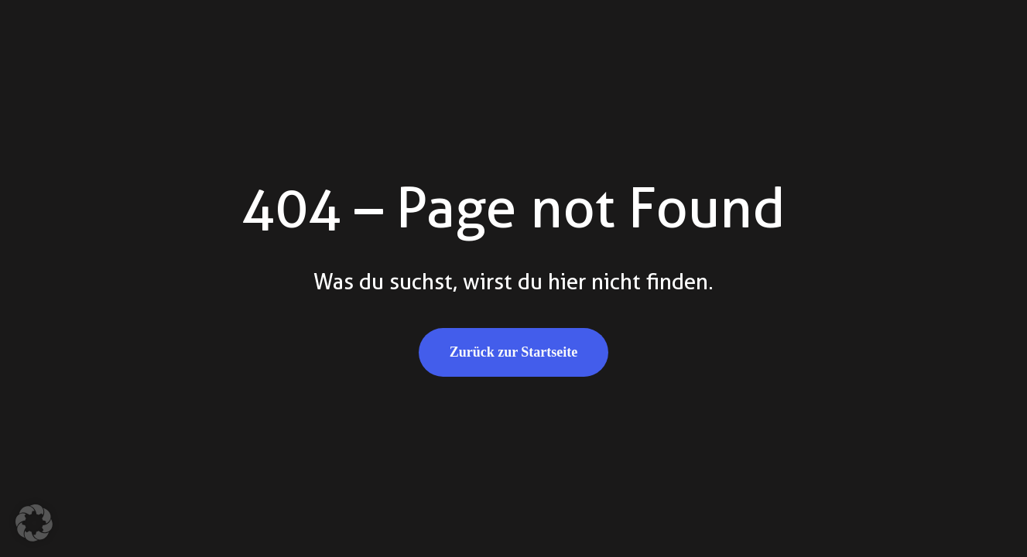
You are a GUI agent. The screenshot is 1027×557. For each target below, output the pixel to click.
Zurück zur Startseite (514, 352)
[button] (34, 523)
